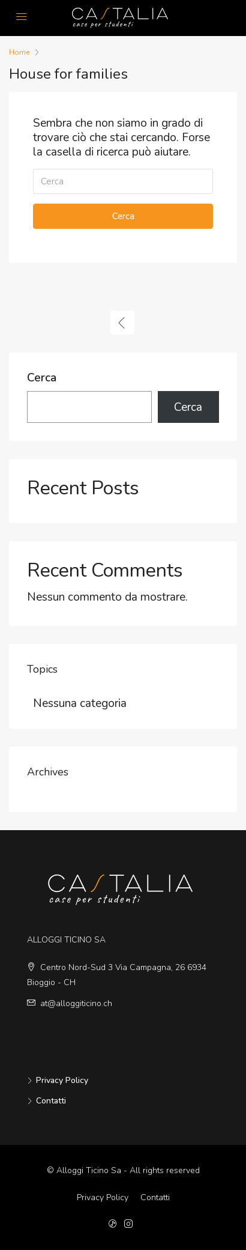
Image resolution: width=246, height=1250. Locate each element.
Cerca (123, 216)
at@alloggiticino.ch (76, 1003)
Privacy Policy (62, 1080)
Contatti (51, 1100)
